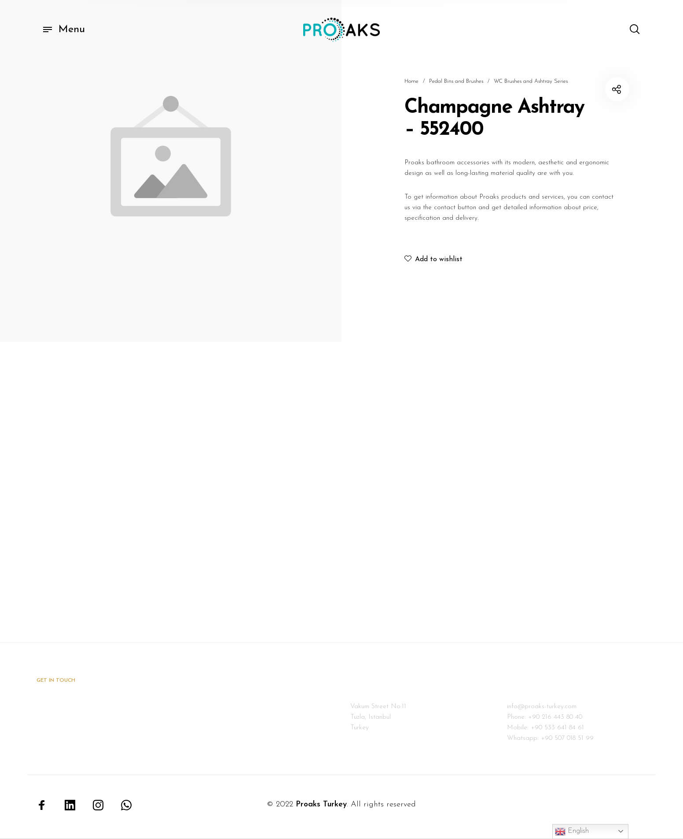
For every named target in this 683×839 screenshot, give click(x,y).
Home (411, 81)
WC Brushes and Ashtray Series (531, 81)
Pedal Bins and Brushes (456, 81)
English (572, 831)
